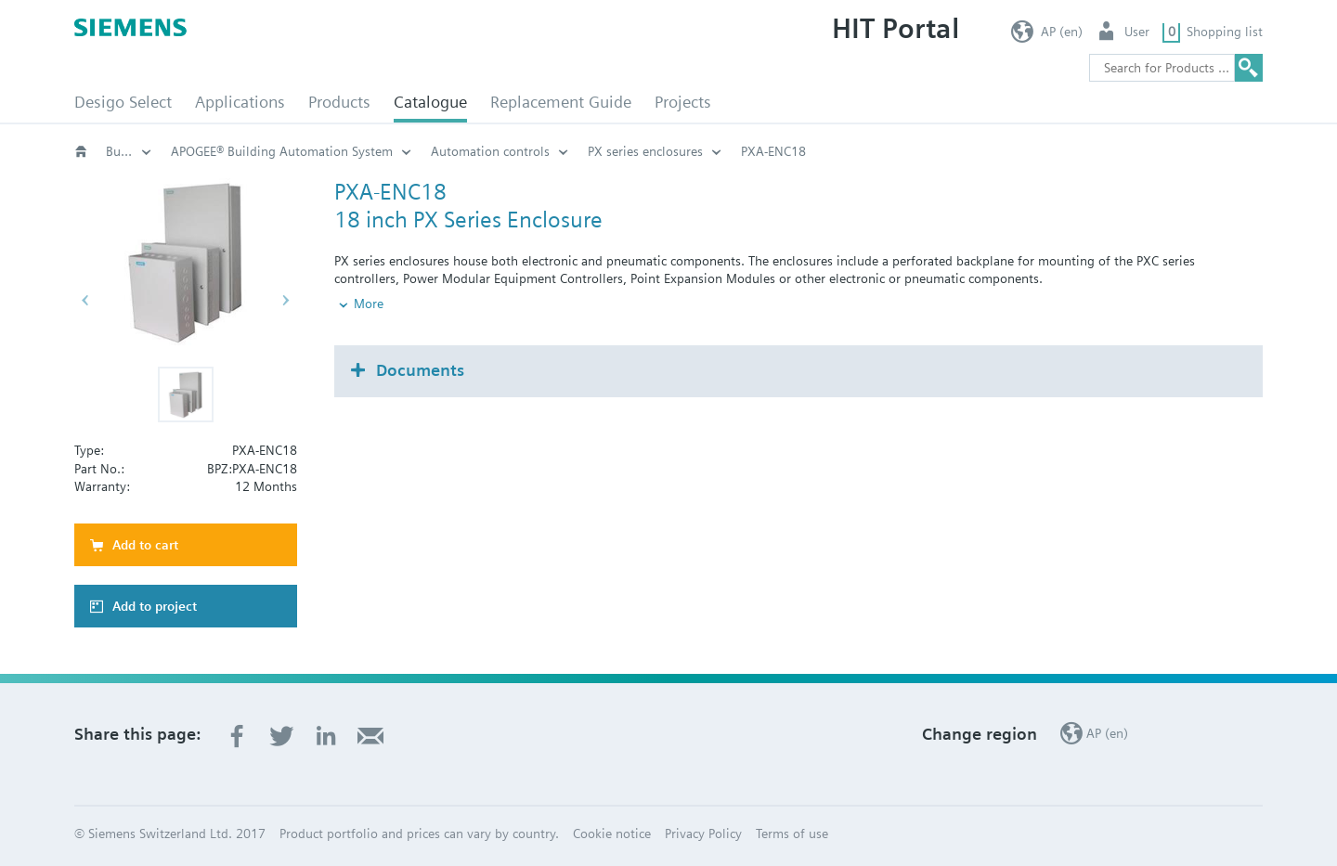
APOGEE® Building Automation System (586, 151)
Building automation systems (129, 151)
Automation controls (794, 151)
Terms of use (792, 833)
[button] (186, 394)
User (1136, 31)
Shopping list (1225, 31)
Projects (683, 101)
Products (339, 101)
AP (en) (1062, 31)
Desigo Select (123, 101)
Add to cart (145, 544)
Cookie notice (612, 833)
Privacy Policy (703, 833)
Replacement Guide (560, 101)
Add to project (154, 606)
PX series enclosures (949, 151)
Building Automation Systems (351, 151)
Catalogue (430, 101)
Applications (240, 101)
